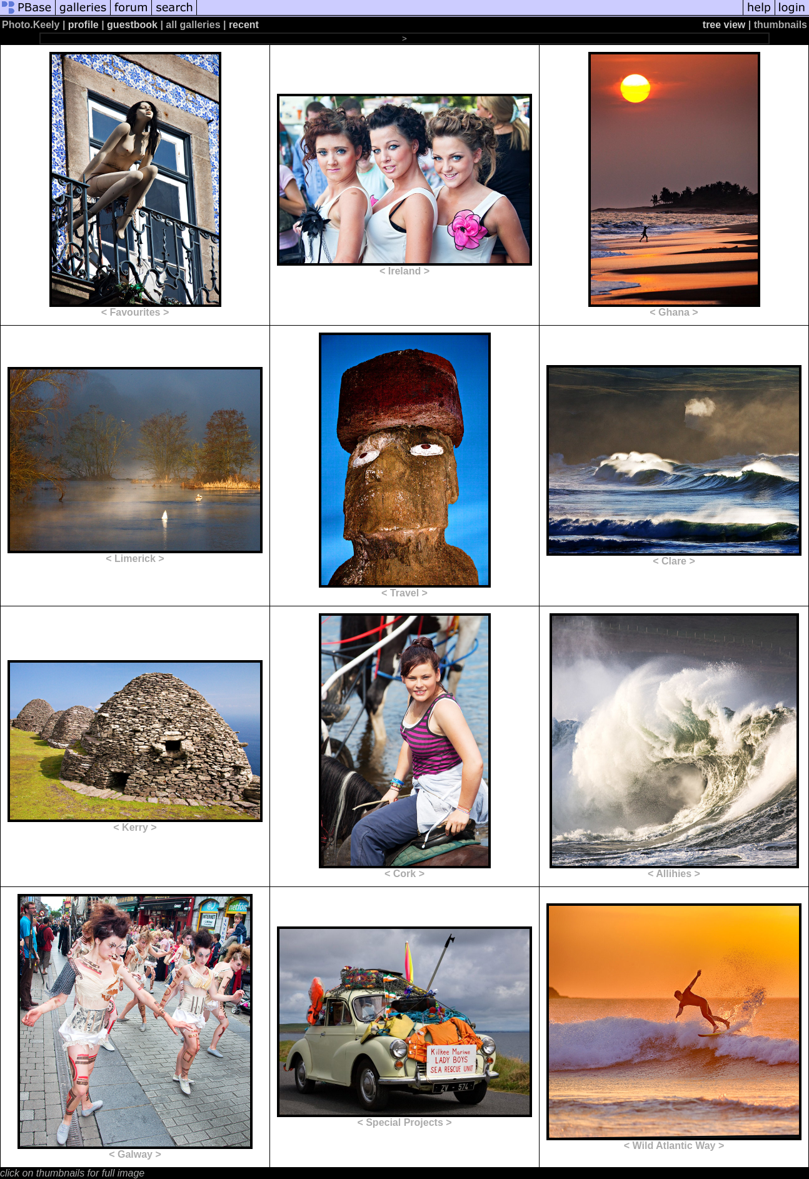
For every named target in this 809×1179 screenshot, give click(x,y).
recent (244, 24)
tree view (724, 24)
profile (83, 24)
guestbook (132, 24)
